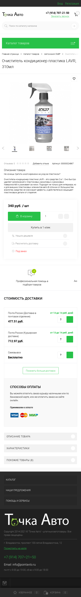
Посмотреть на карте (15, 548)
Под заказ (19, 251)
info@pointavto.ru (24, 564)
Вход (60, 3)
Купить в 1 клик (40, 227)
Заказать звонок (60, 16)
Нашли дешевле (22, 235)
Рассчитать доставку (25, 243)
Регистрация (72, 3)
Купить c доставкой (70, 319)
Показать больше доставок (40, 370)
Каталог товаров (40, 43)
